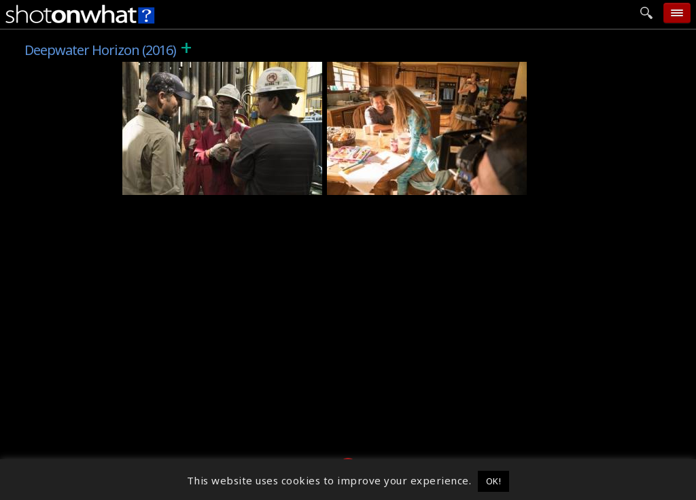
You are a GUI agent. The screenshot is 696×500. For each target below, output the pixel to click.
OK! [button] (494, 481)
